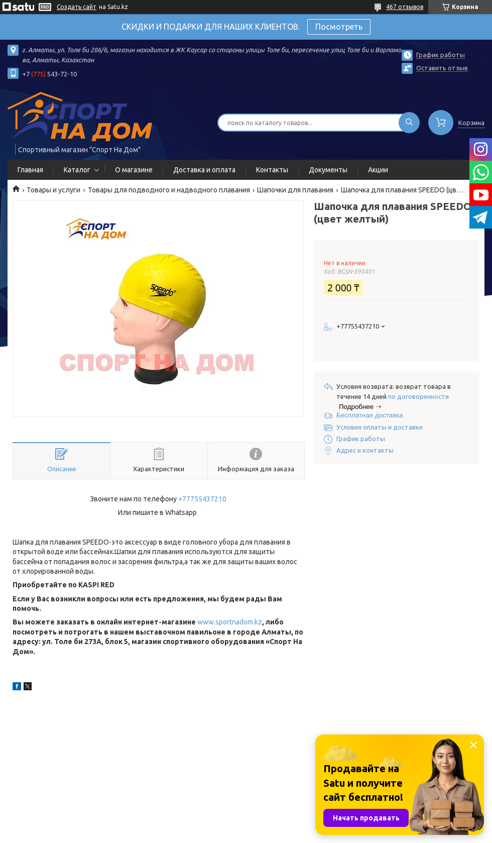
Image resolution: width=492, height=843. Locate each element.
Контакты (272, 169)
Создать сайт (76, 7)
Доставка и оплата (204, 169)
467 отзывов (404, 7)
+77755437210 (202, 499)
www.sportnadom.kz (229, 622)
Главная (30, 169)
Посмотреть (338, 26)
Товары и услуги (53, 190)
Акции (378, 169)
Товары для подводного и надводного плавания (169, 190)
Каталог (77, 169)
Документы (328, 169)
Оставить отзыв (442, 67)
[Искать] (409, 122)
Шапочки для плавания (295, 190)
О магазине (134, 169)
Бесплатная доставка (369, 415)
